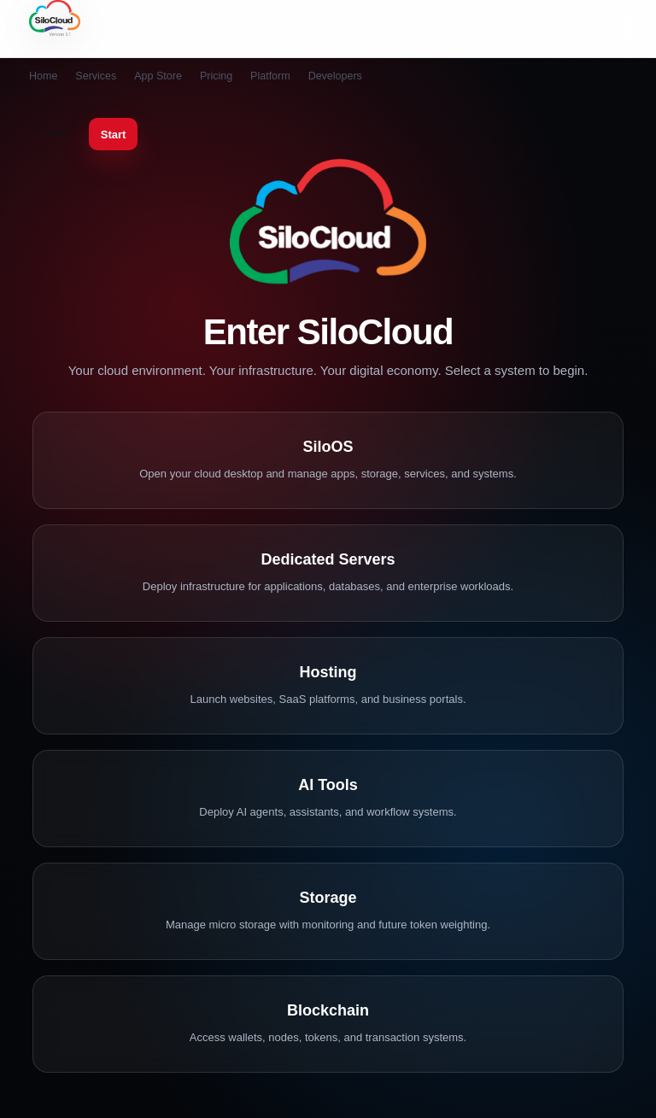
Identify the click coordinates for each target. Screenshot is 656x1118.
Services (95, 76)
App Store (158, 76)
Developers (335, 76)
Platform (270, 76)
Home (43, 76)
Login (54, 132)
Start (113, 134)
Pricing (216, 76)
